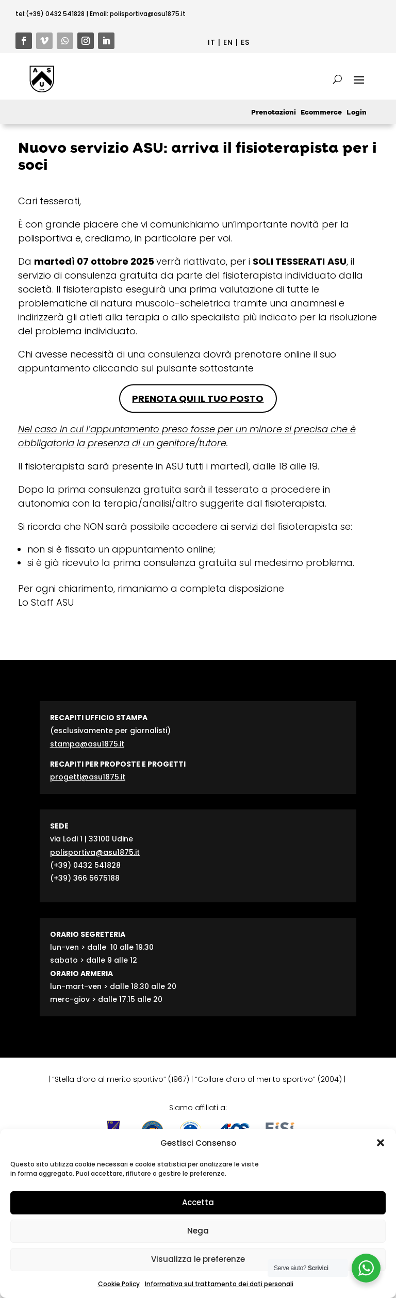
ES (245, 42)
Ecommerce (321, 113)
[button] (380, 1143)
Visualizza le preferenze (198, 1259)
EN (228, 42)
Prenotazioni (273, 113)
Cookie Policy (119, 1283)
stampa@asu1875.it (87, 744)
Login (356, 113)
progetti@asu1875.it (87, 777)
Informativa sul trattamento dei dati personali (219, 1283)
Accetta (198, 1202)
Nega (198, 1230)
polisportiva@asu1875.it (148, 13)
